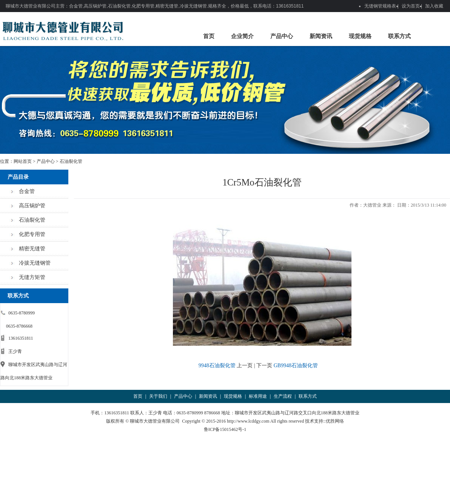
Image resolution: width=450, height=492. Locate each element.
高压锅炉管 (32, 205)
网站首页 (23, 161)
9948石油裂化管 (217, 365)
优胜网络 (335, 421)
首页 (208, 36)
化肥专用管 (32, 234)
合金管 (27, 191)
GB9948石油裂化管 (296, 365)
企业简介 (242, 36)
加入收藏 (434, 6)
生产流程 (283, 396)
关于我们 (158, 396)
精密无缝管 (32, 248)
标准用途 (258, 396)
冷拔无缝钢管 (35, 263)
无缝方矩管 (32, 277)
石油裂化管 (71, 161)
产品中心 (281, 36)
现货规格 (360, 36)
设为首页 (411, 6)
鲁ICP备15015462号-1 (225, 429)
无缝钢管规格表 (380, 6)
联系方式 (399, 36)
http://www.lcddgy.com (248, 421)
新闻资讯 (321, 36)
